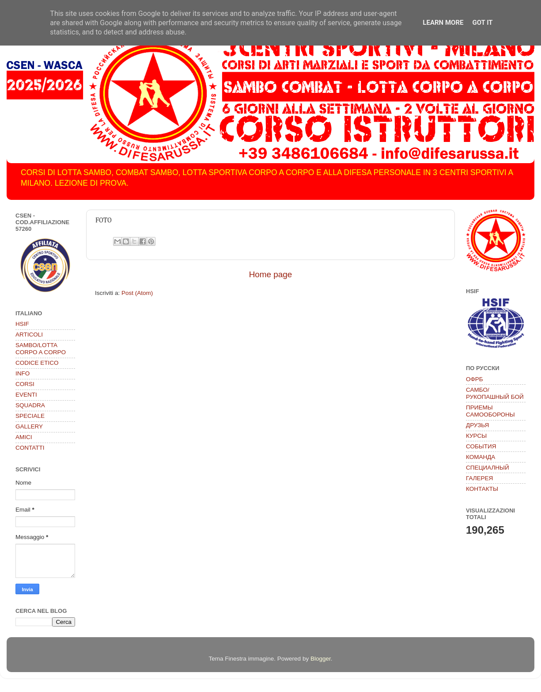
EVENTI (26, 394)
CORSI (24, 384)
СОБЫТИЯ (481, 446)
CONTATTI (30, 447)
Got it (482, 23)
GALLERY (29, 426)
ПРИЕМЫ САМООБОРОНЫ (490, 411)
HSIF (22, 324)
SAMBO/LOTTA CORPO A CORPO (40, 349)
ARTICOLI (29, 334)
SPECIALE (30, 416)
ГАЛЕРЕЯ (479, 478)
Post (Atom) (137, 293)
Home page (270, 274)
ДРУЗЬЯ (477, 425)
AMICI (23, 437)
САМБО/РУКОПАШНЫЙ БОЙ (495, 393)
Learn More (443, 23)
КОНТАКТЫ (482, 489)
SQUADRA (30, 405)
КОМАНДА (480, 457)
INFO (22, 373)
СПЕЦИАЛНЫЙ (487, 467)
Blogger (320, 658)
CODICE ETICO (37, 362)
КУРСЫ (476, 435)
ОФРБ (474, 379)
